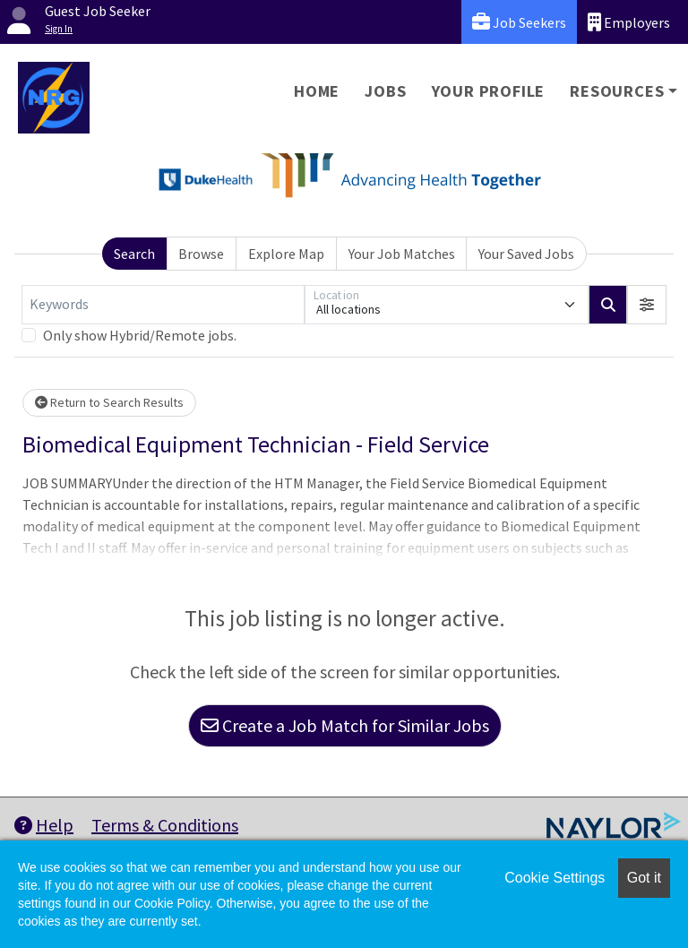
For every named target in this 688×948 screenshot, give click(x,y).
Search (134, 254)
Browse (201, 254)
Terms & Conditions (164, 825)
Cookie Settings (554, 877)
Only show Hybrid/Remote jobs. (139, 335)
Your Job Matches (401, 254)
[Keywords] (163, 304)
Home (317, 91)
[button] (646, 304)
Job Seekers (519, 22)
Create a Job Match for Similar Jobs (345, 725)
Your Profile (489, 91)
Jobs (385, 91)
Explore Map (286, 254)
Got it (644, 877)
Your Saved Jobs (526, 254)
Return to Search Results (109, 402)
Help (43, 825)
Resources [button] (617, 91)
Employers (629, 22)
